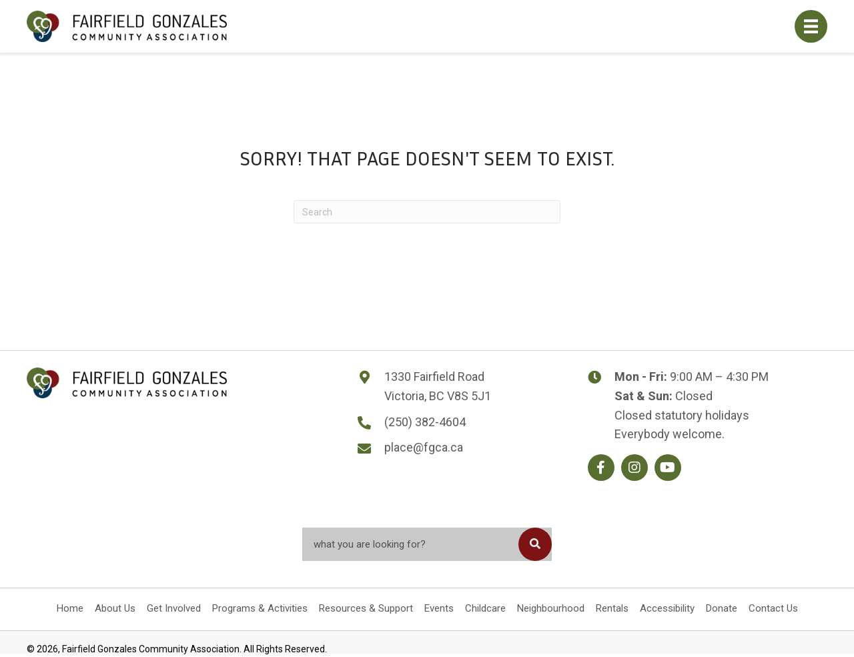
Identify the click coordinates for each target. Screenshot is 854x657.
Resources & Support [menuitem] (366, 608)
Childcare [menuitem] (485, 608)
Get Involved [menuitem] (174, 608)
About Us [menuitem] (115, 608)
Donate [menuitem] (721, 608)
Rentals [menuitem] (612, 608)
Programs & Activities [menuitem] (260, 608)
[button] (601, 467)
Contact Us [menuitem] (773, 608)
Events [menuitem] (439, 608)
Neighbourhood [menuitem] (550, 608)
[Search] (427, 211)
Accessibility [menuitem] (667, 608)
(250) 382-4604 (425, 422)
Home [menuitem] (70, 608)
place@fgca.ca (423, 447)
